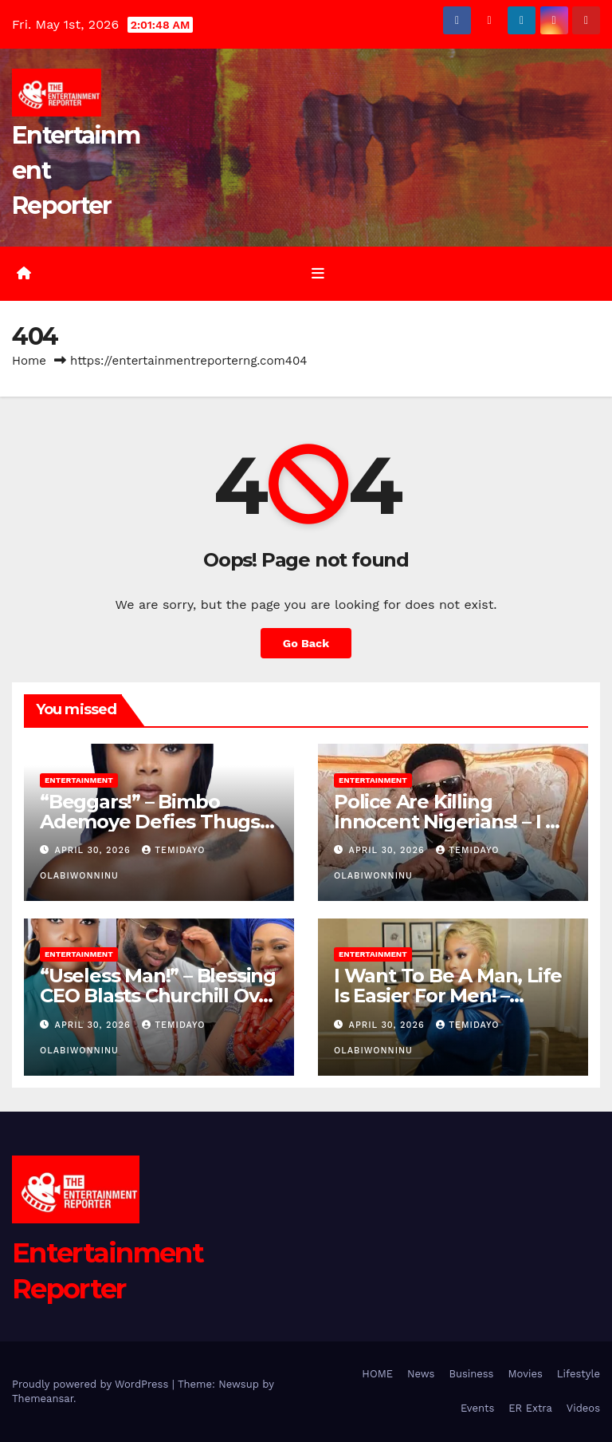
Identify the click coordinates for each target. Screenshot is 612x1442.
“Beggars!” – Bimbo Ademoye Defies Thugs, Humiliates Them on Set (152, 821)
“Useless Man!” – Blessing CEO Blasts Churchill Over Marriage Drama (159, 995)
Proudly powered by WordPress (92, 1384)
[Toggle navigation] (318, 273)
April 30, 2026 (95, 850)
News (420, 1374)
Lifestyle (578, 1374)
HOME (377, 1374)
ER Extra (530, 1408)
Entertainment (79, 780)
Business (471, 1374)
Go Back (306, 643)
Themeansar (42, 1398)
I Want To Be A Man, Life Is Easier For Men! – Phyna (448, 995)
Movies (525, 1374)
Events (477, 1408)
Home (29, 361)
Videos (583, 1408)
